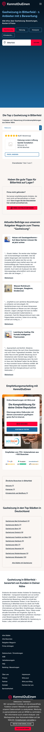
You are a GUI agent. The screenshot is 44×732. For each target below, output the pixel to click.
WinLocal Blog (27, 681)
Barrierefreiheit (7, 688)
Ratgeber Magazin (9, 642)
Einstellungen (18, 653)
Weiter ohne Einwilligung (22, 724)
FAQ (3, 664)
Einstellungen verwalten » (25, 720)
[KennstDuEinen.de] (16, 4)
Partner (4, 681)
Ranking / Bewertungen (10, 667)
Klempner (10, 489)
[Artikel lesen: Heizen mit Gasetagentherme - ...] (7, 243)
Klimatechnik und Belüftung (17, 493)
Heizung (10, 486)
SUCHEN (36, 42)
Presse (4, 678)
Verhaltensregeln (8, 660)
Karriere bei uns (28, 685)
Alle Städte (6, 635)
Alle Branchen (7, 639)
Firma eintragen (8, 646)
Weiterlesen (8, 278)
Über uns (5, 674)
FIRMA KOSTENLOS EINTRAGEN (22, 208)
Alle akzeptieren (22, 728)
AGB (3, 657)
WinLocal (25, 678)
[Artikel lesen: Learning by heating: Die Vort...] (8, 338)
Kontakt (5, 685)
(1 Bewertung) (26, 136)
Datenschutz (6, 653)
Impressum (26, 674)
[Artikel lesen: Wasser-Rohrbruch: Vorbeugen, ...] (8, 292)
